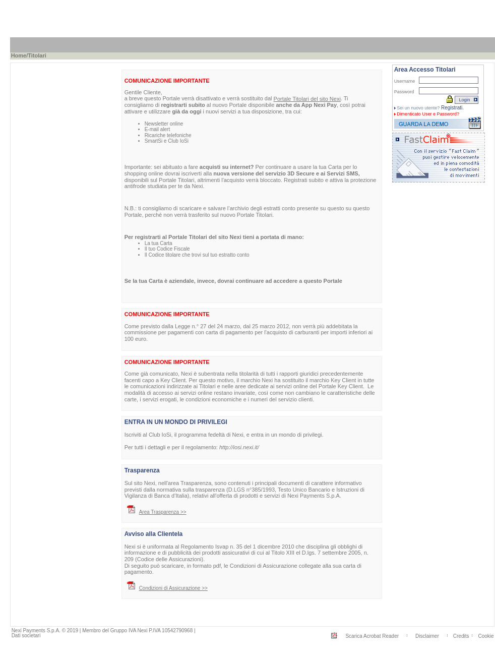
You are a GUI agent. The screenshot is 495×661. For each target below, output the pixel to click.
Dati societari (26, 635)
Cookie (485, 636)
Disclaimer (427, 636)
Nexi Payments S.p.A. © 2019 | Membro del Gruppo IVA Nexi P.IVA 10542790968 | (104, 630)
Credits (461, 636)
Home (19, 55)
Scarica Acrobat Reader (372, 636)
